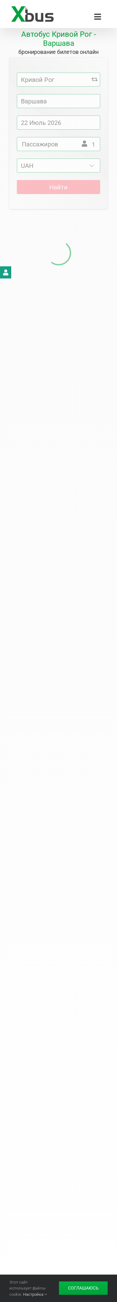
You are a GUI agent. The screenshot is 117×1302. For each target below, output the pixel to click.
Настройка (35, 1294)
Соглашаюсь (83, 1287)
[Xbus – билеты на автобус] (32, 8)
